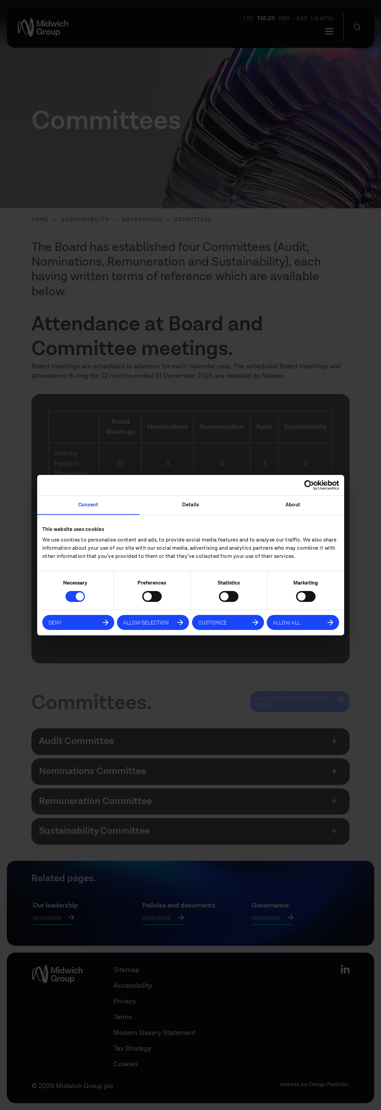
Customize (212, 622)
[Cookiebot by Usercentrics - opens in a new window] (309, 485)
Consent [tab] (88, 504)
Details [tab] (190, 504)
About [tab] (292, 504)
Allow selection (146, 622)
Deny (55, 622)
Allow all (286, 622)
